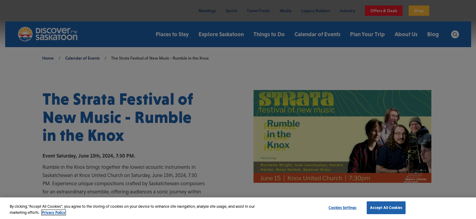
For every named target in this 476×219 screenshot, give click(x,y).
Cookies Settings (342, 207)
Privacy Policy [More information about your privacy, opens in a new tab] (53, 212)
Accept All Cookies (386, 207)
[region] (238, 208)
